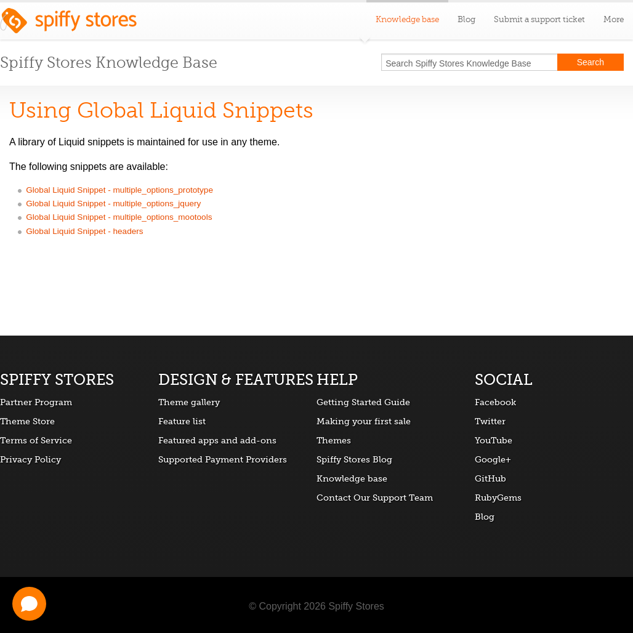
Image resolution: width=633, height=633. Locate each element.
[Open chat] (29, 604)
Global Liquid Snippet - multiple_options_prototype (119, 190)
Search (590, 62)
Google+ (493, 459)
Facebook (495, 402)
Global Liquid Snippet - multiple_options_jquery (113, 203)
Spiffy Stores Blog (354, 459)
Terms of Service (36, 440)
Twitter (490, 421)
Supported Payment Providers (222, 459)
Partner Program (36, 402)
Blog (466, 19)
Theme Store (27, 421)
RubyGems (498, 497)
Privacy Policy (30, 459)
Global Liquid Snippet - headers (84, 231)
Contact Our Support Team (374, 497)
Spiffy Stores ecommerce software (68, 24)
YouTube (493, 440)
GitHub (490, 478)
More (613, 19)
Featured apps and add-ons (217, 440)
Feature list (182, 421)
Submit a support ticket (539, 19)
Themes (333, 440)
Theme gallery (189, 402)
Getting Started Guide (363, 402)
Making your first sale (363, 421)
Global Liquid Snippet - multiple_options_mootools (119, 217)
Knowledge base (351, 478)
